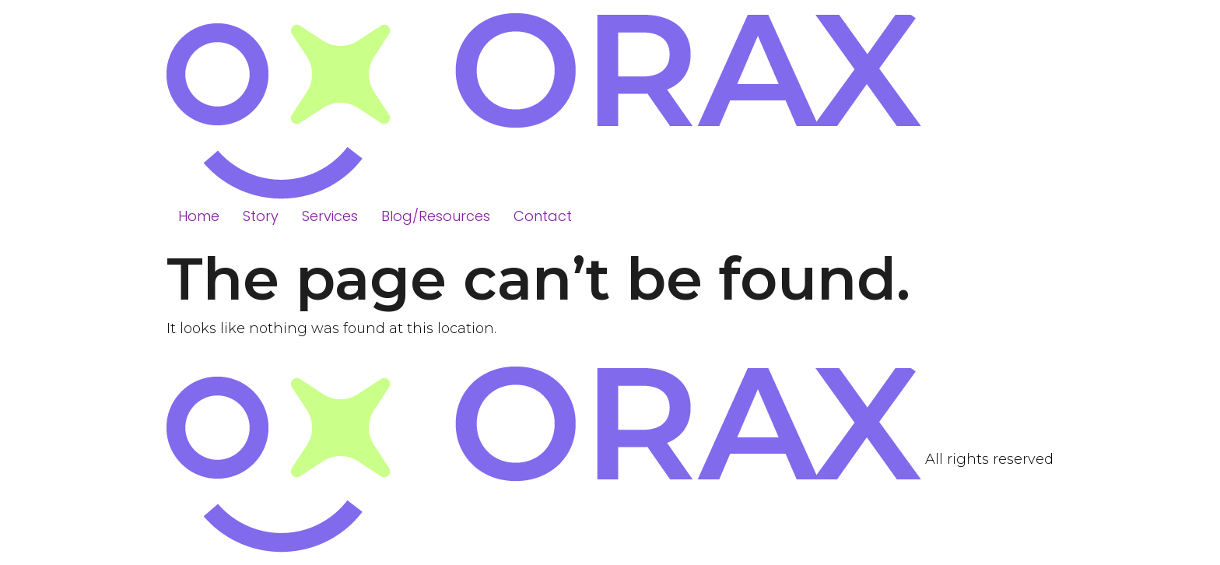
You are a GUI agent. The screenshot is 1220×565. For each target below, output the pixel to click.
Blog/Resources (435, 216)
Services (330, 216)
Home (198, 216)
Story (261, 216)
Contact (543, 216)
